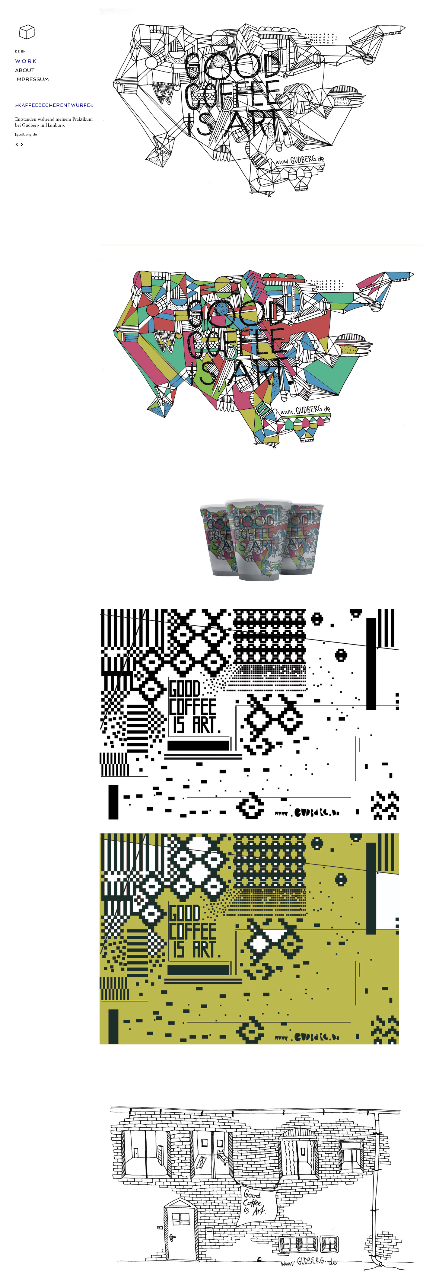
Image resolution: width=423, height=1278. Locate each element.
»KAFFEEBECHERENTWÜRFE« (54, 105)
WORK (26, 61)
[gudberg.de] (27, 134)
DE (17, 51)
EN (23, 51)
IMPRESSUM (32, 79)
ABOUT (25, 70)
